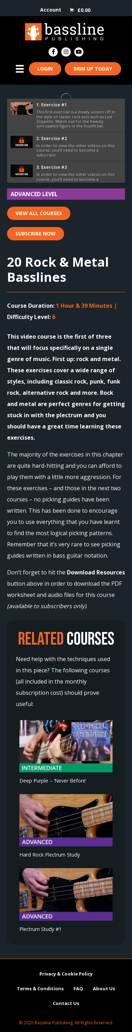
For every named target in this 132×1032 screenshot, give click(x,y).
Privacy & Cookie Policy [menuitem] (66, 973)
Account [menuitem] (50, 9)
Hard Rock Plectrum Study (49, 854)
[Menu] (20, 69)
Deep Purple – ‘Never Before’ (52, 780)
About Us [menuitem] (104, 988)
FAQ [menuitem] (78, 988)
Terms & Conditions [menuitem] (40, 988)
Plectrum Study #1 (40, 929)
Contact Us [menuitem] (66, 1003)
